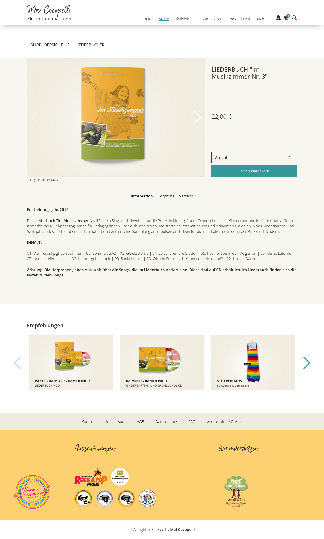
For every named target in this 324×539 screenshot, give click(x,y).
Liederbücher (90, 45)
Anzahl (221, 157)
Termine (145, 17)
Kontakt (88, 421)
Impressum (116, 421)
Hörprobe (166, 196)
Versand (186, 196)
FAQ (192, 421)
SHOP (162, 17)
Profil (278, 17)
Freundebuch (251, 17)
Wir (204, 17)
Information (142, 196)
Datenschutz (166, 421)
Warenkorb (285, 17)
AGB (140, 421)
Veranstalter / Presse (225, 421)
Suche (294, 17)
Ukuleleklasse (184, 17)
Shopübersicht (47, 45)
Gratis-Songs (223, 17)
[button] (197, 117)
